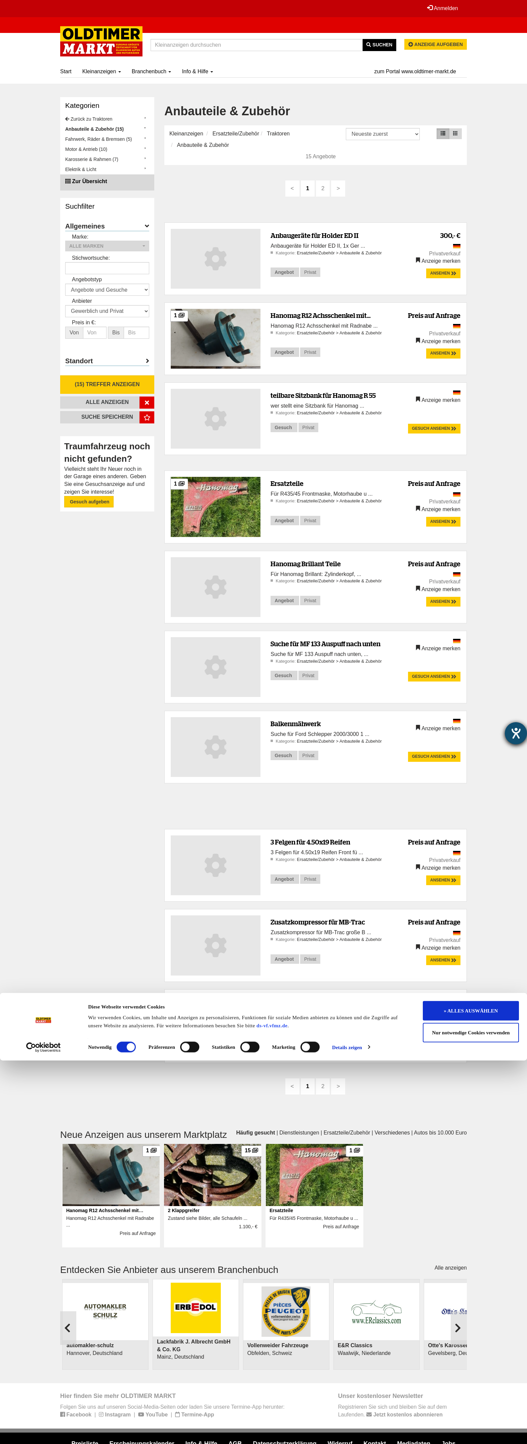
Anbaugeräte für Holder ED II (315, 235)
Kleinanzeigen (101, 71)
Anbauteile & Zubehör (203, 145)
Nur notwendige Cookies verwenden (471, 1416)
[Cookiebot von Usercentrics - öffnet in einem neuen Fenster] (43, 1431)
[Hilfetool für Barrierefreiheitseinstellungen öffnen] (516, 733)
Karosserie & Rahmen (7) (91, 159)
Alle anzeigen (451, 1268)
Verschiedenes (392, 1133)
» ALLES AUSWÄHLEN (471, 1394)
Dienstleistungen (299, 1133)
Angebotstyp (87, 279)
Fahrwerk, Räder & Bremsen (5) (98, 139)
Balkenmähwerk (296, 724)
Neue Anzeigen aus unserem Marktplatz (143, 1134)
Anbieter (82, 301)
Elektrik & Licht (80, 169)
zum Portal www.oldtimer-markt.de (415, 71)
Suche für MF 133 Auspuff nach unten (325, 644)
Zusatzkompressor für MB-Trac (318, 922)
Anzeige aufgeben (435, 44)
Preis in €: (84, 322)
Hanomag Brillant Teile (306, 564)
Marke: (80, 237)
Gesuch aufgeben (89, 501)
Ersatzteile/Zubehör (235, 133)
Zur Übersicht (89, 181)
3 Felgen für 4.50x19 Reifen (310, 842)
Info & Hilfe (197, 71)
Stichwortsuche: (91, 258)
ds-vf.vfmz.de (271, 1409)
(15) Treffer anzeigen (107, 384)
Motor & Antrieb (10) (86, 149)
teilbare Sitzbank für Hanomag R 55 (323, 395)
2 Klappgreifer (292, 1002)
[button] (107, 246)
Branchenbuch (151, 71)
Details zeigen (347, 1431)
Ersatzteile (287, 483)
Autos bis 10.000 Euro (440, 1133)
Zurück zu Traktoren (88, 119)
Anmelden (441, 8)
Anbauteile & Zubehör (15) (94, 129)
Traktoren (278, 133)
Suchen (379, 44)
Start (66, 71)
